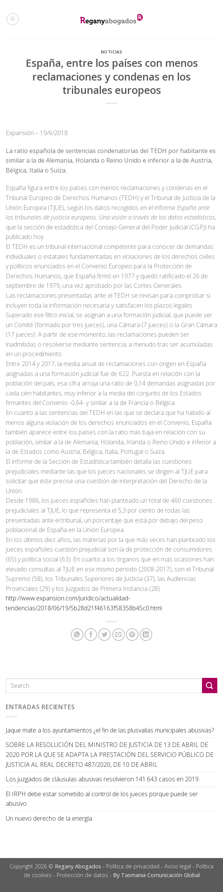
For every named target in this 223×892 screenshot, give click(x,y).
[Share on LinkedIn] (146, 634)
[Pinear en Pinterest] (132, 634)
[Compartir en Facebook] (90, 634)
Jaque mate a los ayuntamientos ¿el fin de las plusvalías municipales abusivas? (110, 730)
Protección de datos (82, 875)
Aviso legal (177, 866)
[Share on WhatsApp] (77, 634)
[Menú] (12, 19)
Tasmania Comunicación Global (160, 875)
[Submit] (209, 685)
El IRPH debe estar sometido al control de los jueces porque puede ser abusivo (102, 799)
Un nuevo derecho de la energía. (49, 818)
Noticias (111, 52)
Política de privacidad (132, 866)
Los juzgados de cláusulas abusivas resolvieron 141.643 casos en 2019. (103, 779)
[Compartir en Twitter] (104, 634)
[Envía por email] (118, 634)
